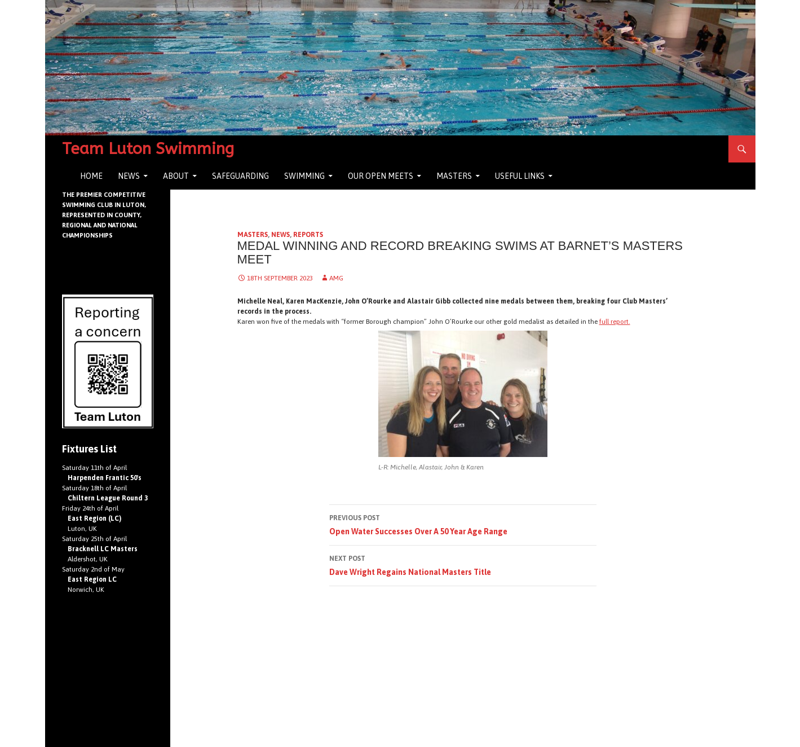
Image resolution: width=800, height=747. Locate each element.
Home (91, 176)
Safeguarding (240, 176)
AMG (336, 278)
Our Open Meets (380, 176)
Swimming (304, 176)
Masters (454, 176)
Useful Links (520, 176)
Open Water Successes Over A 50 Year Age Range (462, 523)
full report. (614, 322)
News (129, 176)
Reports (308, 235)
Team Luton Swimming (148, 148)
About (176, 176)
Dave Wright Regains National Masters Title (462, 564)
